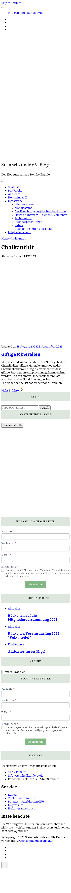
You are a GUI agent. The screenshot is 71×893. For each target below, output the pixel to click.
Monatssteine (23, 208)
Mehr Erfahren (12, 390)
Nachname (8, 543)
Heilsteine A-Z (17, 197)
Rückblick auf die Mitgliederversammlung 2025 (32, 618)
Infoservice (15, 201)
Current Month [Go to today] (12, 425)
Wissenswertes (24, 204)
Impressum (15, 805)
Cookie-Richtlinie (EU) (22, 798)
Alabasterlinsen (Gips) (26, 651)
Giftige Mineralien (20, 354)
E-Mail (6, 554)
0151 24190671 (17, 772)
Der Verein (15, 190)
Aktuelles (14, 194)
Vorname (7, 531)
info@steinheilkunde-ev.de (25, 13)
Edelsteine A (16, 644)
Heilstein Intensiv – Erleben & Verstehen (41, 215)
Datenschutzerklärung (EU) (26, 801)
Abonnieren (35, 584)
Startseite (14, 187)
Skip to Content (11, 3)
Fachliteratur (23, 218)
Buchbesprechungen (28, 222)
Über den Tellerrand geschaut (34, 229)
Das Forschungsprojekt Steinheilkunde (40, 211)
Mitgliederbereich (19, 232)
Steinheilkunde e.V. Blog (25, 164)
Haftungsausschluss (21, 808)
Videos (19, 225)
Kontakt (13, 794)
